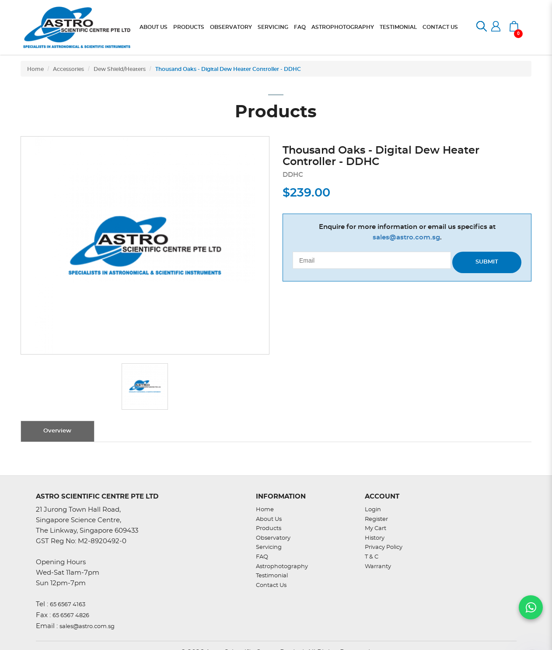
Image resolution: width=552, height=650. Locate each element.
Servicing (269, 547)
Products (268, 528)
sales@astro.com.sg (406, 237)
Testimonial (272, 576)
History (374, 538)
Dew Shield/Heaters (120, 69)
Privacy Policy (383, 547)
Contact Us (271, 585)
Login (373, 510)
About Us (269, 519)
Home (35, 69)
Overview (57, 431)
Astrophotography (282, 566)
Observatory (273, 538)
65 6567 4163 (67, 605)
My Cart (375, 528)
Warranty (378, 566)
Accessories (68, 69)
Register (376, 519)
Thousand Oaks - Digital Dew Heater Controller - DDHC (228, 69)
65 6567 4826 (70, 615)
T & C (371, 557)
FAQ (262, 557)
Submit (486, 262)
